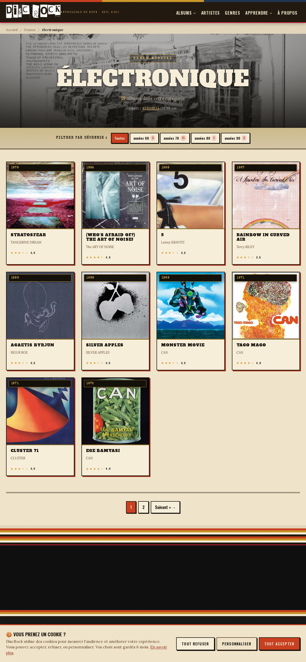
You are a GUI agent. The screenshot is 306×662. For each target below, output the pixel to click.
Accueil (12, 29)
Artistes (210, 13)
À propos (287, 13)
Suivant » (164, 507)
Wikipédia (150, 108)
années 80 (207, 138)
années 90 (238, 138)
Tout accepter (279, 643)
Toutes (116, 138)
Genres (232, 13)
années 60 (143, 138)
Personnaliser (236, 643)
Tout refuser (195, 643)
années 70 (174, 138)
